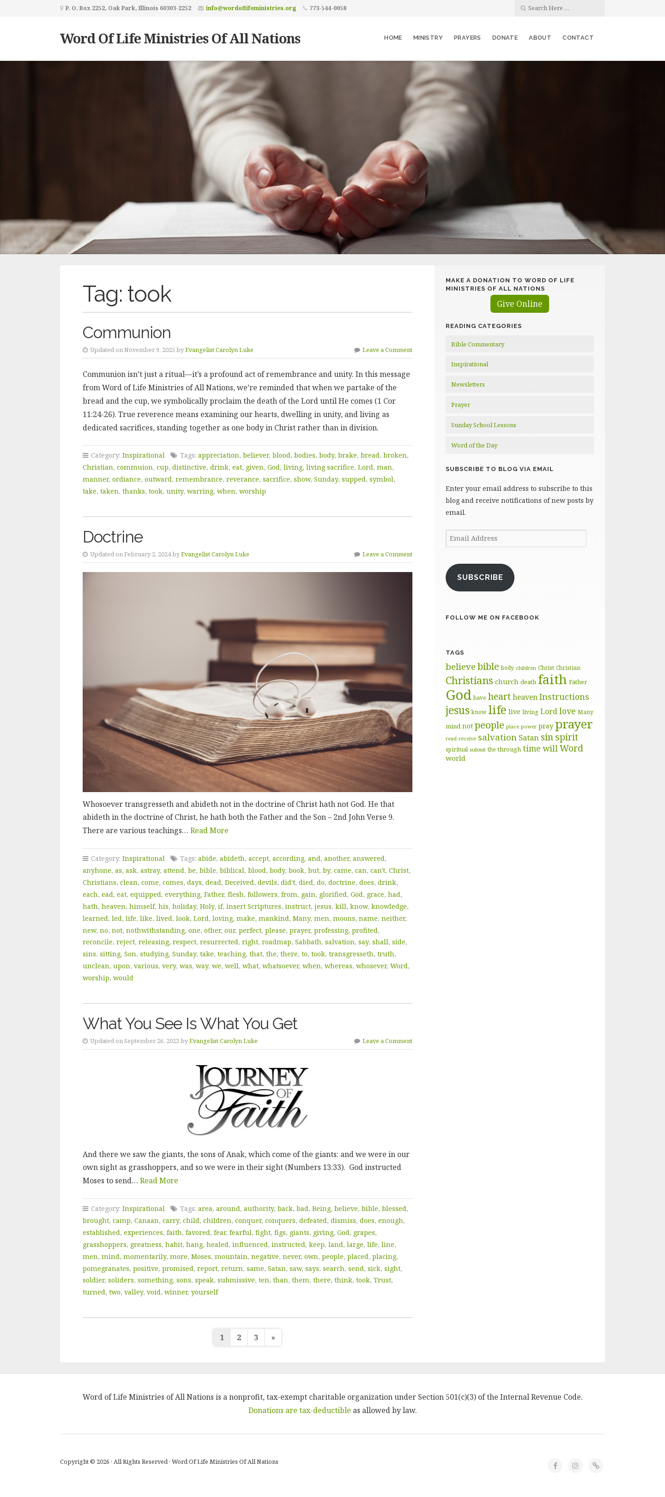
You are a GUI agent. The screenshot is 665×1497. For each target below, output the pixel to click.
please (275, 930)
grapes (364, 1232)
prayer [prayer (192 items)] (574, 724)
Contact (578, 37)
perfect (250, 930)
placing (384, 1256)
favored (198, 1232)
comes (173, 882)
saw (296, 1268)
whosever (371, 965)
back (285, 1208)
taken (109, 491)
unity (174, 491)
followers (263, 894)
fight (263, 1232)
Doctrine (113, 536)
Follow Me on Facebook (492, 617)
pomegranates (106, 1268)
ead (107, 894)
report (207, 1268)
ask (131, 870)
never (292, 1256)
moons (344, 918)
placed (358, 1256)
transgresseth (351, 953)
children (217, 1220)
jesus (323, 906)
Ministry (428, 37)
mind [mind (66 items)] (453, 726)
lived (164, 918)
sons (183, 1280)
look (183, 918)
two (115, 1292)
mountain (231, 1256)
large (355, 1244)
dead (213, 882)
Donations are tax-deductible (299, 1410)
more (178, 1256)
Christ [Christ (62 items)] (546, 668)
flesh (236, 894)
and (314, 858)
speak (204, 1280)
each (90, 894)
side (398, 941)
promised (177, 1268)
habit (173, 1244)
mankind (274, 918)
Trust (382, 1280)
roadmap (276, 941)
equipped (145, 894)
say (363, 941)
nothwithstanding (155, 930)
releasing (154, 941)
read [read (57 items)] (451, 738)
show (302, 479)
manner (96, 479)
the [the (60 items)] (492, 749)
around (228, 1208)
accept (258, 858)
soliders (121, 1280)
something (155, 1280)
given (255, 467)
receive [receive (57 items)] (467, 738)
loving (222, 918)
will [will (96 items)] (550, 748)
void (154, 1292)
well (232, 965)
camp (122, 1220)
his (163, 906)
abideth (232, 858)
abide (207, 858)
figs (280, 1232)
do (321, 882)
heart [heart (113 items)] (499, 696)
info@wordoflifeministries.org (251, 8)
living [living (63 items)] (530, 712)
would (123, 977)
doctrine (342, 882)
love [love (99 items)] (567, 710)
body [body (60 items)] (507, 667)
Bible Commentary (477, 344)
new (89, 930)
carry (171, 1220)
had (394, 894)
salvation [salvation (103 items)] (497, 737)
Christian (98, 467)
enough (390, 1220)
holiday (184, 906)
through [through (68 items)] (509, 749)
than (280, 1280)
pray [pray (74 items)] (545, 726)
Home (393, 37)
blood (281, 455)
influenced (250, 1244)
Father (214, 894)
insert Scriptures (253, 906)
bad (302, 1208)
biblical (232, 870)
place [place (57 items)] (512, 726)
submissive (236, 1280)
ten (264, 1280)
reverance (242, 479)
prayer (300, 930)
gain (308, 894)
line (387, 1244)
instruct (298, 906)
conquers (280, 1220)
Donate (505, 37)
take (90, 491)
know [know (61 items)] (479, 712)
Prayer (460, 404)
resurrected (219, 941)
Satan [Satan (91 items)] (529, 737)
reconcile (98, 941)
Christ (399, 870)
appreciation (218, 455)
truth (385, 953)
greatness (146, 1244)
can (361, 870)
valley (133, 1292)
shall (380, 941)
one (194, 930)
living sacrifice (330, 467)
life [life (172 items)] (497, 709)
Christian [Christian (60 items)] (568, 667)
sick (374, 1268)
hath (90, 906)
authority (259, 1208)
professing (331, 930)
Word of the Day (474, 445)
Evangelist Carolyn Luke (219, 350)
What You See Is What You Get (190, 1023)
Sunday (326, 479)
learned (95, 918)
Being (321, 1208)
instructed (288, 1244)
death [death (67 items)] (528, 682)
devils (267, 882)
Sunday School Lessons (483, 425)
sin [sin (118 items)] (547, 736)
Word (399, 965)
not (117, 930)
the (271, 953)
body (326, 455)
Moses (201, 1256)
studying (154, 953)
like (146, 918)
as (118, 870)
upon (121, 965)
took (156, 491)
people (333, 1256)
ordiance (126, 479)
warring (200, 491)
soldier (93, 1280)
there (289, 953)
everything (182, 894)
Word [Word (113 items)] (571, 748)
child (191, 1220)
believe (346, 1208)
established (101, 1232)
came (342, 870)
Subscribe (480, 577)
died (306, 882)
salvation (340, 941)
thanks (133, 491)
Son (130, 953)
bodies (304, 455)
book (296, 870)
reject (125, 941)
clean (129, 882)
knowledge (389, 906)
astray (150, 870)
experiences (143, 1232)
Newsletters (468, 384)
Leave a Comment (387, 350)
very (169, 965)
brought (96, 1220)
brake (347, 455)
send (356, 1268)
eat (237, 467)
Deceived (239, 882)
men (321, 918)
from (289, 894)
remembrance (199, 479)
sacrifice (276, 479)
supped (354, 479)
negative (265, 1256)
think (343, 1280)
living (293, 467)
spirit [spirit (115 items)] (566, 737)
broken (395, 455)
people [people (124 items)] (489, 724)
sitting (110, 953)
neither (393, 918)
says (312, 1268)
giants (299, 1232)
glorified (333, 894)
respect (184, 941)
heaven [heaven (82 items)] (525, 697)
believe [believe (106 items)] (461, 666)
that (255, 953)
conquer (248, 1220)
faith (174, 1232)
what (250, 965)
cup (163, 467)
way (202, 965)
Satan (277, 1268)
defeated (313, 1220)
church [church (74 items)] (507, 681)
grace (375, 894)
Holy (207, 906)
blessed (394, 1208)
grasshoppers (105, 1244)
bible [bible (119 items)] (488, 666)
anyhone (97, 870)
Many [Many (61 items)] (585, 712)
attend (173, 870)
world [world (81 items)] (456, 758)
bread (370, 455)
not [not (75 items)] (467, 726)
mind (111, 1256)
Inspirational (143, 455)
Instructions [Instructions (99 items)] (564, 696)
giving (323, 1232)
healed (217, 1244)
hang (194, 1244)
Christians (99, 882)
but (313, 870)
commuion (135, 467)
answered (369, 858)
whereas (338, 965)
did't (288, 882)
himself (142, 906)
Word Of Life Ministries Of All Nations (180, 38)
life (131, 918)
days (194, 882)
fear (220, 1232)
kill (340, 906)
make (245, 918)
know (359, 906)
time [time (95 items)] (532, 748)
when (226, 491)
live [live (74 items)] (514, 711)
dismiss (343, 1220)
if (220, 906)
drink (219, 467)
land (335, 1244)
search (334, 1268)
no (104, 930)
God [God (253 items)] (459, 695)
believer (256, 455)
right (250, 941)
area (205, 1208)
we (216, 965)
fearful (241, 1232)
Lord (365, 467)
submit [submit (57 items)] (478, 749)
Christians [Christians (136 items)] (469, 680)
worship (252, 491)
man (384, 467)
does (366, 882)
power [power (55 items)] (529, 726)
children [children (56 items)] (526, 667)
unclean (96, 965)
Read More (209, 830)
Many (301, 918)
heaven (114, 906)
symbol (381, 479)
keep (317, 1244)
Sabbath (308, 941)
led (117, 918)
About (540, 37)
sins (89, 953)
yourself (204, 1292)
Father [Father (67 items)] (578, 682)
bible (208, 870)
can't (377, 870)
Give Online (520, 303)
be (192, 870)
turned (94, 1292)
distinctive (189, 467)
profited (365, 930)
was (186, 965)
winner (175, 1292)
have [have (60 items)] (479, 697)
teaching (232, 953)
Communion (127, 332)
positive (145, 1268)
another (336, 858)
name (368, 918)
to (305, 953)
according (288, 858)
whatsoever (280, 965)
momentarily (144, 1256)
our (229, 930)
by (326, 870)
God (273, 467)
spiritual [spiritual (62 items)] (457, 749)
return (232, 1268)
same (255, 1268)
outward (158, 479)
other (212, 930)
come (150, 882)
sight (392, 1268)
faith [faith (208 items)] (552, 679)
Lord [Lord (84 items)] (548, 711)
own (311, 1256)
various (146, 965)
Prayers (467, 37)
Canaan (146, 1220)
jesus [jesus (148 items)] (458, 710)
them (300, 1280)
